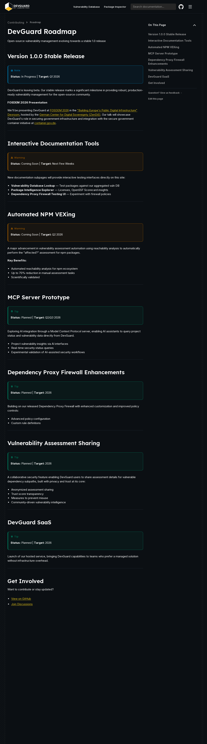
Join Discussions (22, 604)
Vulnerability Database (86, 6)
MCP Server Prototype (163, 53)
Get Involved (156, 82)
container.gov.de (45, 123)
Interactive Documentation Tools (169, 40)
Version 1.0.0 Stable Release (167, 34)
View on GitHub (21, 598)
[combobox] (153, 7)
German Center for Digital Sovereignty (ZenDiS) (70, 114)
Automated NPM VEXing (163, 47)
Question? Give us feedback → (165, 93)
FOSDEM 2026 (59, 110)
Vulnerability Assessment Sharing (170, 70)
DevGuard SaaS (158, 76)
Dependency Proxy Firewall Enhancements (166, 61)
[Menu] (190, 7)
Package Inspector (115, 6)
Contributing (15, 22)
